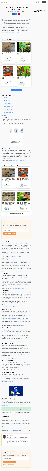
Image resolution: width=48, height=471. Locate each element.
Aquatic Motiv (7, 100)
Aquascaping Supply (8, 112)
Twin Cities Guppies (8, 111)
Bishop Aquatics (7, 102)
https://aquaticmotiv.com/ (15, 256)
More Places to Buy (6, 114)
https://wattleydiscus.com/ (17, 325)
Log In (40, 2)
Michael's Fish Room (8, 108)
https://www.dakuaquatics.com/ (16, 288)
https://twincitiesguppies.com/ (18, 370)
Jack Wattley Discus (8, 106)
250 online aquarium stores (20, 409)
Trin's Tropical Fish (8, 109)
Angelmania (6, 105)
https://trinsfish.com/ (16, 358)
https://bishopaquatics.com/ (16, 271)
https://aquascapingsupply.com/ (18, 384)
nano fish (9, 380)
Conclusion (4, 115)
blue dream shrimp (9, 381)
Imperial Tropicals (8, 99)
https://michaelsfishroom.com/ (18, 341)
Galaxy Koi (4, 250)
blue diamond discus (11, 318)
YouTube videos (5, 331)
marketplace (15, 430)
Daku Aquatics (7, 103)
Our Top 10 (4, 97)
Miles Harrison (15, 11)
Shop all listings (16, 90)
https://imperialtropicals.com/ (17, 160)
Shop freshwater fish (16, 213)
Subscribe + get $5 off (9, 233)
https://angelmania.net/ (13, 307)
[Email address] (16, 230)
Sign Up (44, 2)
